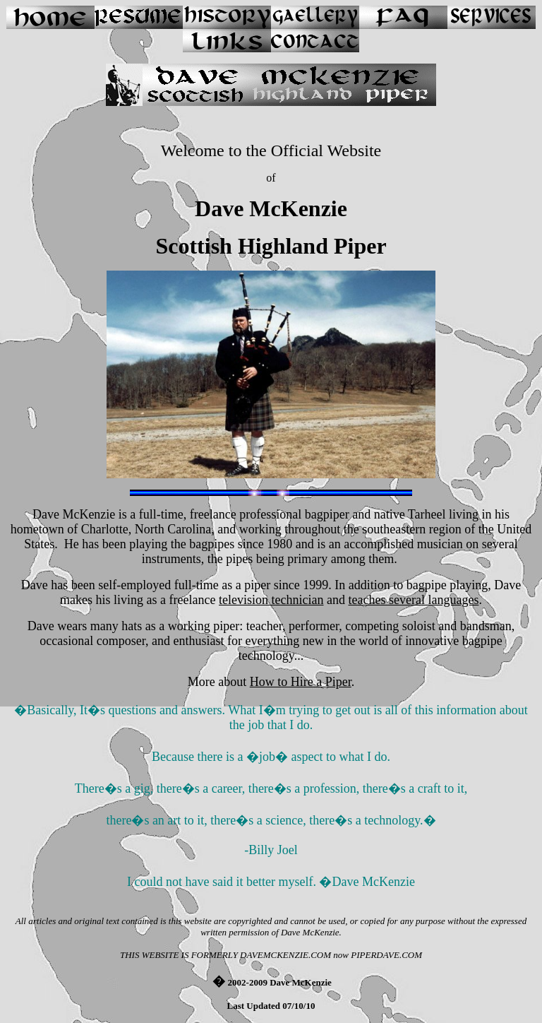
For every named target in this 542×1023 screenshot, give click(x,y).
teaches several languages (413, 600)
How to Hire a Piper (300, 682)
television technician (271, 600)
